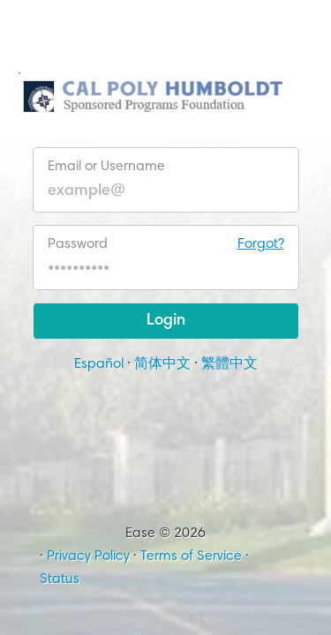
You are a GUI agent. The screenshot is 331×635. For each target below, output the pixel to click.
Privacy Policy (88, 556)
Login (166, 321)
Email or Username (106, 167)
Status (59, 579)
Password (166, 244)
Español (99, 364)
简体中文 (162, 364)
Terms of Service (191, 556)
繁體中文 (229, 364)
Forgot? (260, 244)
